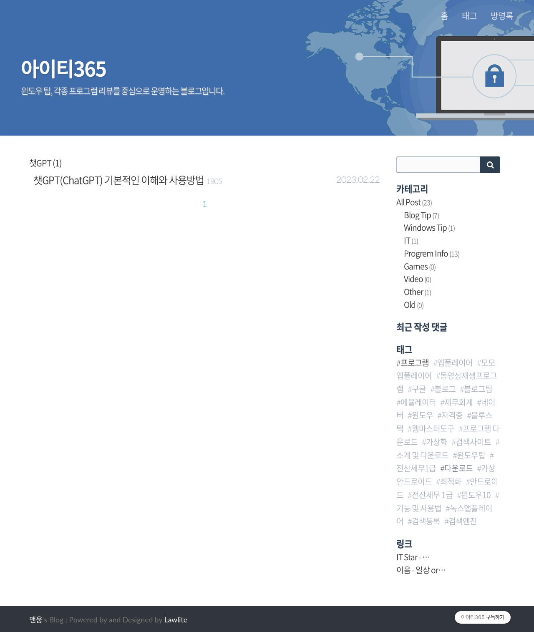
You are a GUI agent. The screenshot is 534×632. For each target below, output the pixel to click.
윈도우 (422, 415)
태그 (469, 16)
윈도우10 (476, 495)
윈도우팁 (471, 455)
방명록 (502, 16)
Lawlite (175, 619)
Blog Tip (421, 215)
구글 (419, 389)
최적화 (450, 481)
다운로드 (458, 468)
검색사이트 (473, 442)
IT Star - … (413, 557)
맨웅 (36, 619)
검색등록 (426, 521)
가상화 (436, 442)
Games (420, 266)
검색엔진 (462, 521)
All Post (414, 202)
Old (413, 304)
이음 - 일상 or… (421, 570)
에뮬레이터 (418, 402)
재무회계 (458, 402)
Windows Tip (429, 227)
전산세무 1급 (432, 495)
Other (417, 291)
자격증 (452, 415)
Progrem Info (431, 253)
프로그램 (414, 362)
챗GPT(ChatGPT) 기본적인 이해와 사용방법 (118, 179)
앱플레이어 (455, 362)
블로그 (445, 389)
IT (411, 240)
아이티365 (63, 68)
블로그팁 (478, 389)
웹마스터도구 (433, 428)
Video (417, 279)
